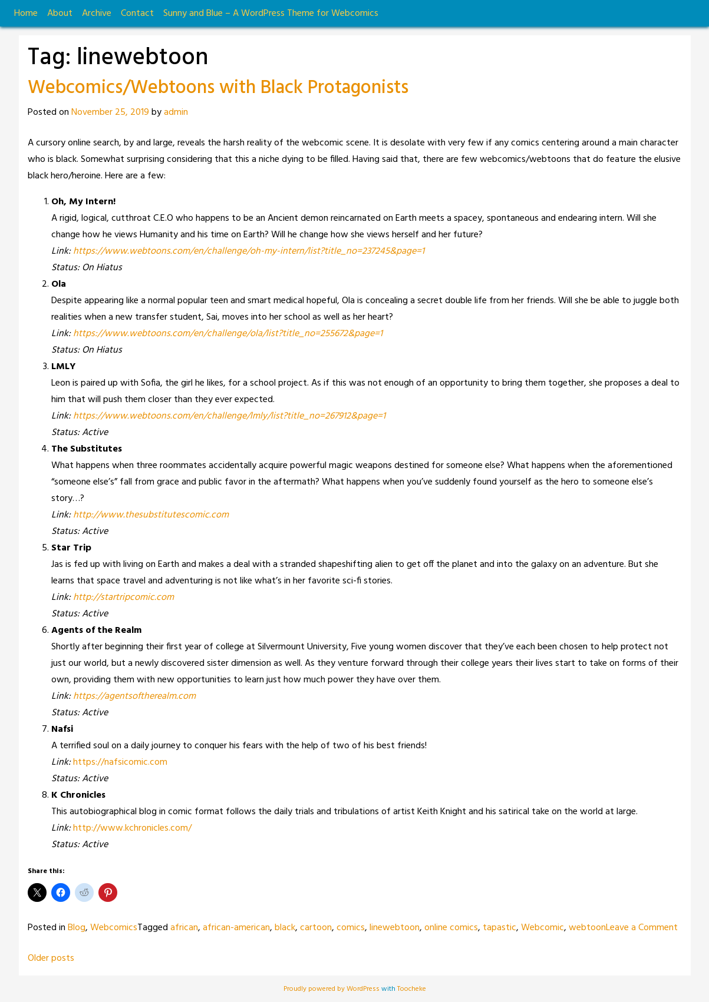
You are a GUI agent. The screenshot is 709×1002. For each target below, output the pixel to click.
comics (351, 927)
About (59, 13)
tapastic (499, 927)
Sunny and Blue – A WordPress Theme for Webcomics (270, 13)
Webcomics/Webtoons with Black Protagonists (218, 88)
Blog (76, 927)
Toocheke (411, 989)
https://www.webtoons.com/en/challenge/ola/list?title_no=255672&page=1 (227, 333)
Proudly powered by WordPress (332, 989)
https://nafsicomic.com (120, 762)
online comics (451, 927)
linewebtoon (395, 927)
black (285, 927)
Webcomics (113, 927)
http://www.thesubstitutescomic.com (151, 515)
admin (176, 112)
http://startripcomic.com (123, 597)
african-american (236, 927)
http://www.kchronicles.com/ (132, 828)
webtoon (587, 927)
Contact (137, 13)
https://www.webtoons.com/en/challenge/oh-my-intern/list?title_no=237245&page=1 (248, 251)
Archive (96, 13)
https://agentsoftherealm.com (134, 696)
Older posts (51, 958)
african (184, 927)
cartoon (316, 927)
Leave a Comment (642, 927)
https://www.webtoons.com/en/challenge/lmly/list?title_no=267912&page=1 (229, 416)
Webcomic (542, 927)
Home (26, 13)
